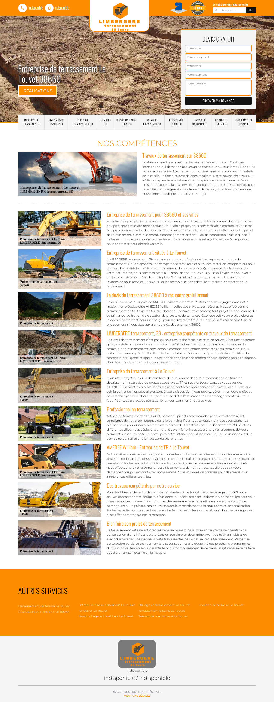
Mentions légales (137, 695)
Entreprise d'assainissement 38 (82, 122)
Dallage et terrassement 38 (152, 122)
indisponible (30, 7)
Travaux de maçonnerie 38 (199, 122)
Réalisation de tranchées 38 (56, 122)
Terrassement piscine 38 (176, 122)
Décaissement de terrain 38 (243, 122)
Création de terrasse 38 (221, 122)
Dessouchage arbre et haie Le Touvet (105, 616)
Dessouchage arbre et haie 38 (126, 122)
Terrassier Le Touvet (92, 611)
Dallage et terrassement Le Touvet (164, 605)
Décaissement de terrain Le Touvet (44, 606)
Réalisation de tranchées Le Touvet (44, 612)
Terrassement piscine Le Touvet (161, 611)
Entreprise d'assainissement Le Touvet (106, 605)
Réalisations (38, 91)
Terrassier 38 (105, 122)
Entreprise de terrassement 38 (31, 122)
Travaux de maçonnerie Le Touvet (163, 616)
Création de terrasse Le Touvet (221, 605)
